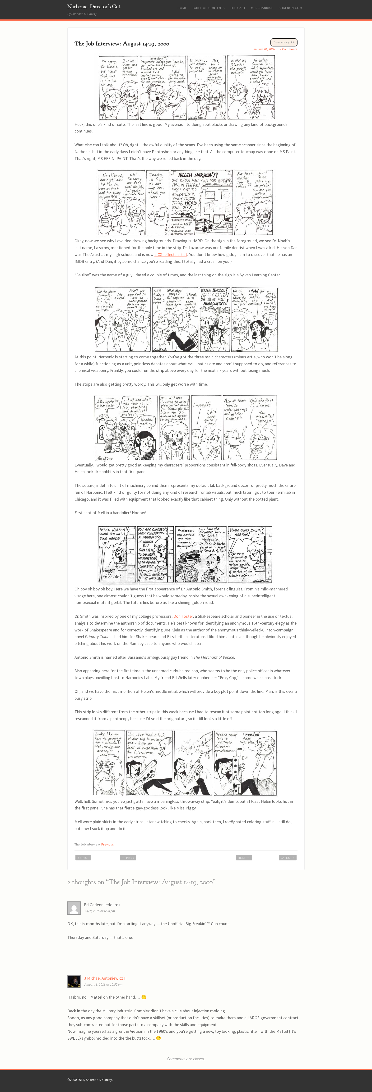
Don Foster (183, 616)
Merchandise (262, 8)
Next (244, 857)
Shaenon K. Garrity (99, 1080)
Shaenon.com (290, 8)
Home (182, 8)
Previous (107, 844)
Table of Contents (208, 8)
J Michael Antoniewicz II (105, 978)
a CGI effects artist (170, 254)
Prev (128, 857)
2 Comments (289, 49)
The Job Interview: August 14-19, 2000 (121, 43)
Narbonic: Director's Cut (94, 6)
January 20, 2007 (263, 49)
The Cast (238, 8)
